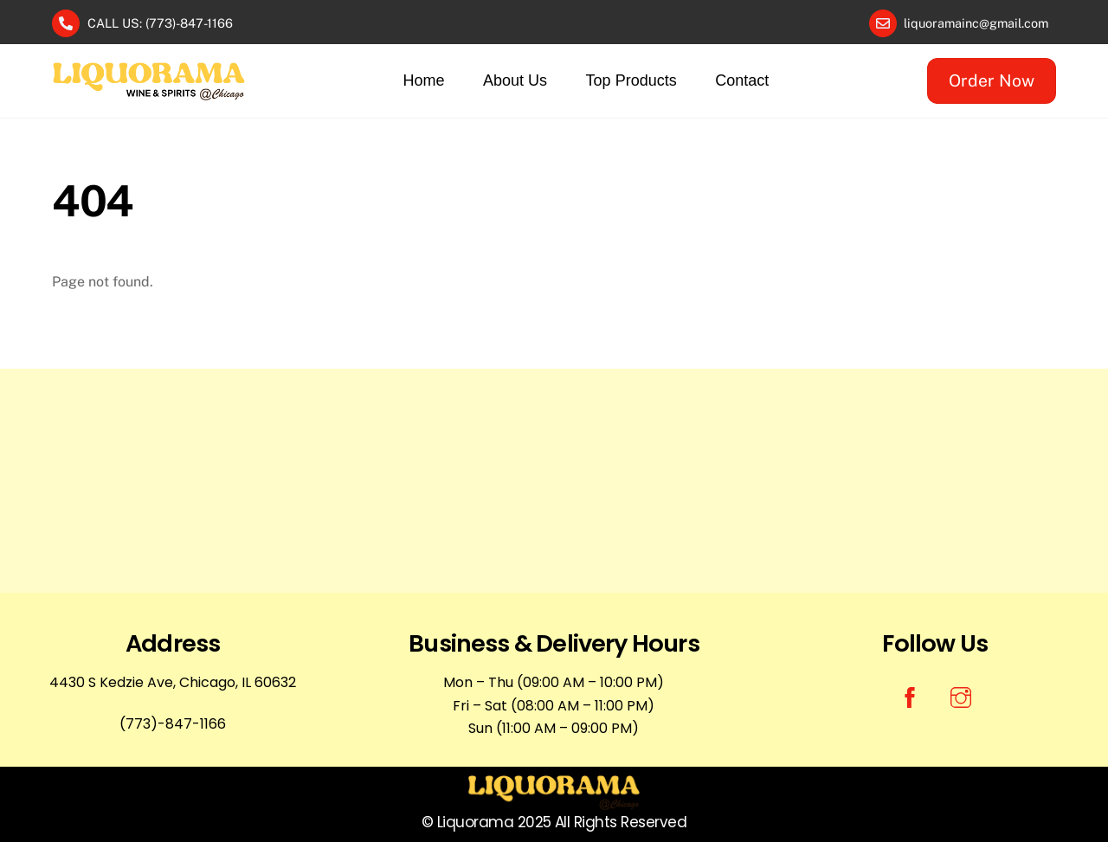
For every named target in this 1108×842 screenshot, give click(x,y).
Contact (742, 80)
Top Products (631, 80)
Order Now (991, 80)
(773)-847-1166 (172, 724)
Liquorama (475, 822)
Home (424, 80)
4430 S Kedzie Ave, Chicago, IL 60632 (172, 682)
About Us (515, 80)
